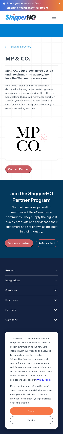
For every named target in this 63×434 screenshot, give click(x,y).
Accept (31, 410)
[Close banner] (59, 4)
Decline (31, 419)
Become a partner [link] (19, 243)
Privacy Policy (43, 379)
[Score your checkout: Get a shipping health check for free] (31, 5)
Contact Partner (18, 169)
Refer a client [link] (47, 243)
